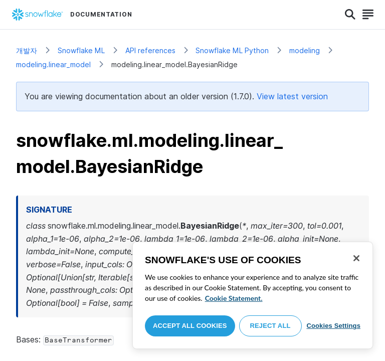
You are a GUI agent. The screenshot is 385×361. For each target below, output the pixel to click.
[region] (252, 295)
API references (150, 50)
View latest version (292, 96)
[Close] (356, 258)
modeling (304, 50)
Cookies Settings (333, 325)
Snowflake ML (81, 50)
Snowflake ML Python (232, 50)
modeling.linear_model (53, 64)
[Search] (350, 15)
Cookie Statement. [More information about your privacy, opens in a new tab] (234, 298)
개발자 (26, 50)
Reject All (270, 325)
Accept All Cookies (190, 325)
